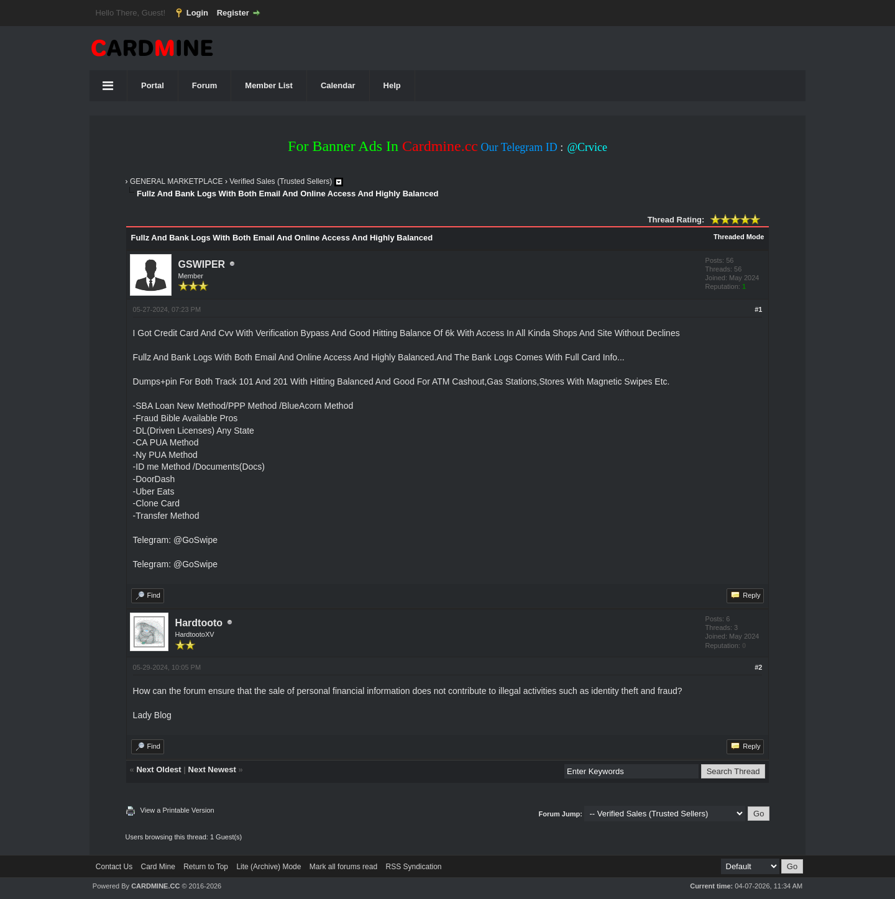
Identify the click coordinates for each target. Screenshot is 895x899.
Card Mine (158, 866)
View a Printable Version (177, 810)
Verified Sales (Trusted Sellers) (280, 181)
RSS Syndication (413, 866)
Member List (269, 85)
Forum (204, 85)
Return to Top (205, 866)
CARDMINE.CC (155, 886)
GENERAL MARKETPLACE (176, 181)
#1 (758, 309)
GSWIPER (202, 264)
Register (233, 12)
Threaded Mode (739, 236)
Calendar (338, 85)
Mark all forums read (343, 866)
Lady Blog (152, 715)
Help (392, 85)
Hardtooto (199, 623)
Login (197, 12)
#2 (758, 667)
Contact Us (114, 866)
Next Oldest (158, 769)
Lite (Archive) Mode (268, 866)
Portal (152, 85)
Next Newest (212, 769)
